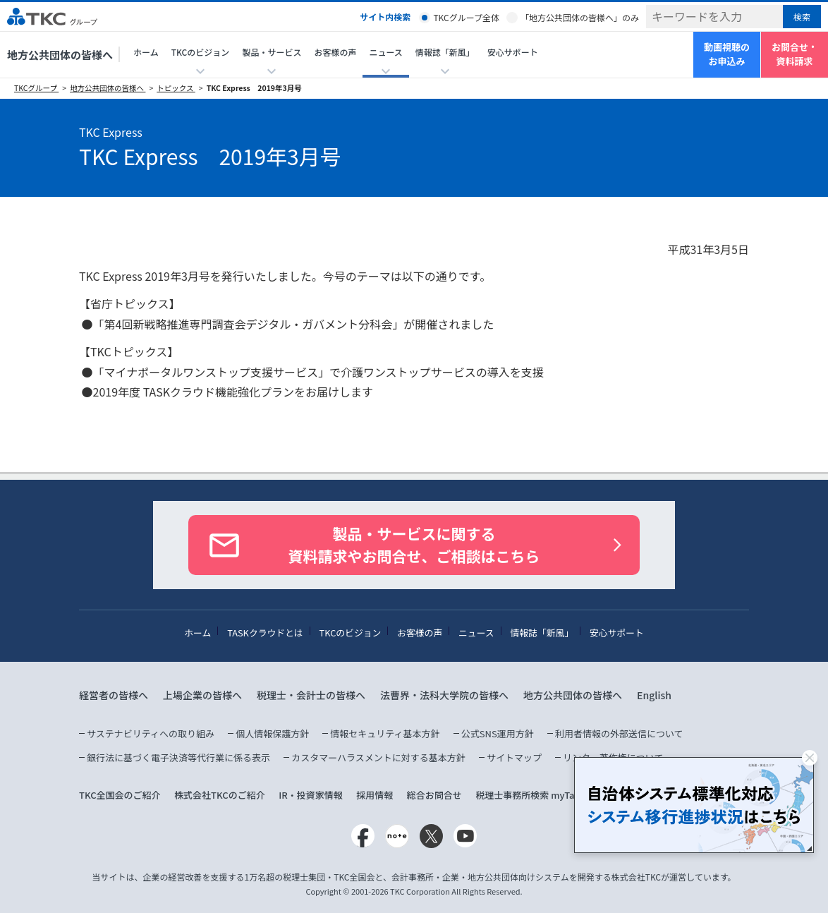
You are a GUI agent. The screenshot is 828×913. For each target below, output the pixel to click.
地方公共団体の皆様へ (60, 54)
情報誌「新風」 (541, 632)
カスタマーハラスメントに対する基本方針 (378, 757)
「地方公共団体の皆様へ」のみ (579, 17)
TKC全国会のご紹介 (120, 795)
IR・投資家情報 (311, 795)
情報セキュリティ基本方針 (384, 733)
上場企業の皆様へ (202, 695)
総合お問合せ (434, 795)
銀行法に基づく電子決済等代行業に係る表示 (178, 757)
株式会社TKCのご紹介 (219, 795)
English (654, 695)
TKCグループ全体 (466, 17)
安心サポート (512, 52)
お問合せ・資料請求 (794, 54)
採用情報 (374, 795)
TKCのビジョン (350, 632)
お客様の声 (335, 52)
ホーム (146, 52)
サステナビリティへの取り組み (150, 733)
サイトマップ (514, 757)
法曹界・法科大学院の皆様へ (444, 695)
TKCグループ (36, 88)
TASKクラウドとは (265, 632)
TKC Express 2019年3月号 (254, 88)
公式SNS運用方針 (497, 733)
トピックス (176, 88)
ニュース (476, 632)
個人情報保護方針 (272, 733)
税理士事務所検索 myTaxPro (535, 795)
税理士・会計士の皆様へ (311, 695)
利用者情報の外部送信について (619, 733)
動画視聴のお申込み (727, 54)
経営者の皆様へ (113, 695)
